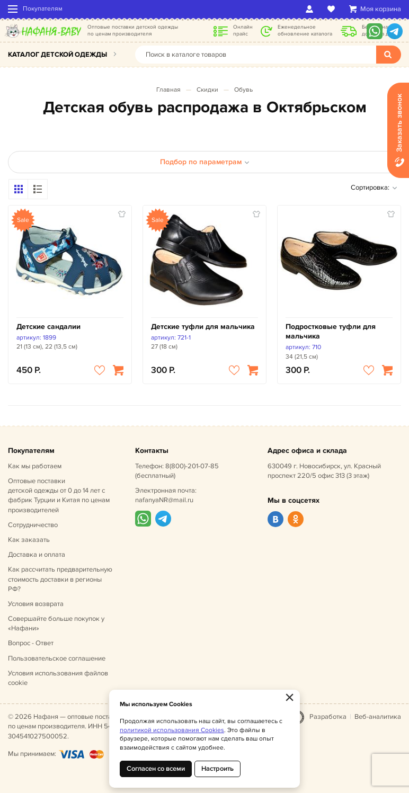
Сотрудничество (33, 525)
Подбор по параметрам (205, 161)
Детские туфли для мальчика (203, 326)
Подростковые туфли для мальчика (331, 331)
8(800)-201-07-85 (192, 466)
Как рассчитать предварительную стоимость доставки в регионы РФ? (60, 579)
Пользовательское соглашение (56, 658)
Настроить (217, 768)
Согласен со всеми (156, 768)
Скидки (207, 90)
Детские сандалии (48, 326)
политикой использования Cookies (172, 730)
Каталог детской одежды (57, 54)
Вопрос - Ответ (31, 643)
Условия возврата (36, 604)
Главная (168, 90)
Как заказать (29, 540)
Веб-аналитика (377, 716)
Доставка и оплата (36, 554)
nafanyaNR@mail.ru (164, 500)
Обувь (243, 90)
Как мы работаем (34, 466)
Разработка (327, 716)
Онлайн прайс (243, 30)
